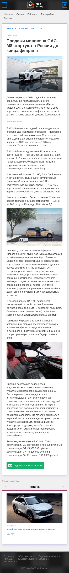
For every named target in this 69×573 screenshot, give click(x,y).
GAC (33, 28)
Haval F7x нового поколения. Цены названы (31, 529)
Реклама (7, 559)
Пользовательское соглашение (33, 559)
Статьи (20, 14)
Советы (8, 18)
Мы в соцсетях (11, 561)
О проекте (8, 556)
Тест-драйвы (47, 14)
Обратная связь (26, 556)
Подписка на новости (50, 556)
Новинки (23, 28)
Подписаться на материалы (25, 465)
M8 (40, 28)
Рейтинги (32, 14)
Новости (8, 14)
